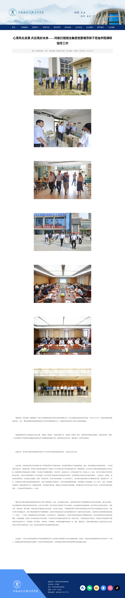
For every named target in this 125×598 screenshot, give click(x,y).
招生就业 (68, 27)
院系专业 (46, 27)
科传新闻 (89, 27)
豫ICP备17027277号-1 (62, 592)
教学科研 (57, 27)
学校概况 (24, 27)
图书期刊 (100, 27)
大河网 (57, 584)
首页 (13, 27)
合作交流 (79, 27)
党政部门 (35, 27)
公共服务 (111, 27)
